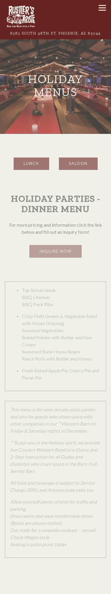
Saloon (78, 163)
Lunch (31, 163)
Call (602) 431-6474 (55, 587)
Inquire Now (55, 251)
